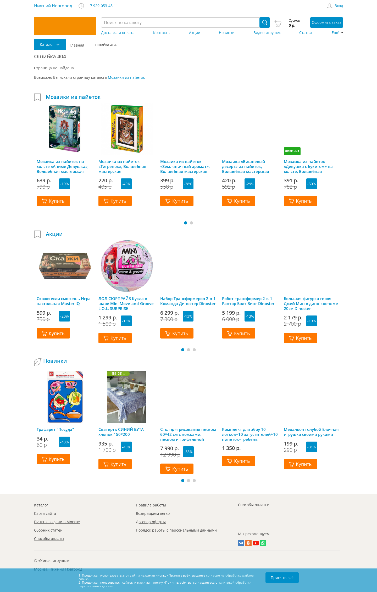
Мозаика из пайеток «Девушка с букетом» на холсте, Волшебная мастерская (308, 166)
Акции (194, 33)
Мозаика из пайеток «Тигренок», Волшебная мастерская (122, 166)
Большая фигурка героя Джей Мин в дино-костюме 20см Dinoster (311, 303)
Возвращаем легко (153, 513)
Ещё (335, 33)
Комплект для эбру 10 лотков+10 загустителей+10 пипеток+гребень (250, 434)
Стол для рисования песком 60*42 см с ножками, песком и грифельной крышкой (188, 434)
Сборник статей (48, 530)
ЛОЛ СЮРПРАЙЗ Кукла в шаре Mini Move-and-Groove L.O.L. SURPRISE (126, 303)
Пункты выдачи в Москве (57, 521)
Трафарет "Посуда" (55, 429)
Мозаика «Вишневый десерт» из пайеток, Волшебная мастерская (245, 166)
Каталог (41, 505)
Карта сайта (45, 513)
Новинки (227, 33)
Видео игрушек (267, 33)
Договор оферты (151, 521)
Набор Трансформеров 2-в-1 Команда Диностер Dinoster (188, 301)
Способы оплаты (49, 538)
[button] (185, 222)
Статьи (305, 33)
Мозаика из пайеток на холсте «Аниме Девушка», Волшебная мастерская (62, 166)
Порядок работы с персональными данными (176, 530)
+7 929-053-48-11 (103, 6)
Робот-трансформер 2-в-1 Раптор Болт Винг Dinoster (248, 301)
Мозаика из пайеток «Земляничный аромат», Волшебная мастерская (185, 166)
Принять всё (282, 577)
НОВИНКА (292, 151)
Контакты (161, 33)
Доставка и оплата (118, 33)
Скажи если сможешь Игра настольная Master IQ (64, 301)
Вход (339, 6)
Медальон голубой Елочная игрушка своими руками (311, 432)
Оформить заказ (326, 22)
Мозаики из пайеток (126, 77)
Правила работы (151, 505)
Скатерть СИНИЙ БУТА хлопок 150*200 (121, 432)
